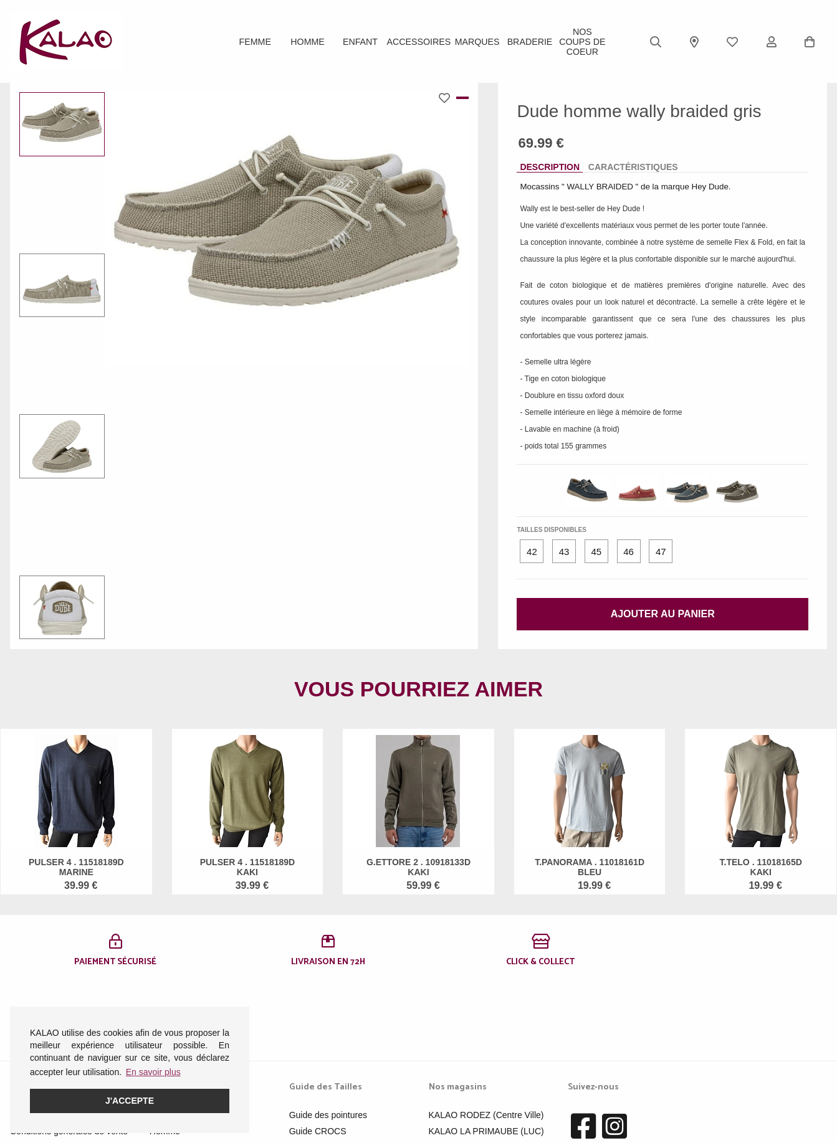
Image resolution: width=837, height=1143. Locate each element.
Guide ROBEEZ (320, 1074)
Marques (476, 42)
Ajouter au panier (663, 614)
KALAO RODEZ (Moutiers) (480, 1091)
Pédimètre (309, 1091)
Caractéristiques (633, 167)
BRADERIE (529, 42)
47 (661, 551)
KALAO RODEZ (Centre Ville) (486, 1042)
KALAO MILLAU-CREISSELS (486, 1074)
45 (596, 551)
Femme (255, 42)
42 (532, 551)
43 (564, 551)
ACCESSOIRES (418, 42)
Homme (308, 42)
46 (628, 551)
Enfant (360, 42)
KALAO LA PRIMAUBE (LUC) (486, 1058)
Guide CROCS (318, 1058)
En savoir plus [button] (153, 1072)
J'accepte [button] (129, 1101)
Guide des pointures (328, 1042)
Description (550, 167)
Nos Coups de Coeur (582, 42)
